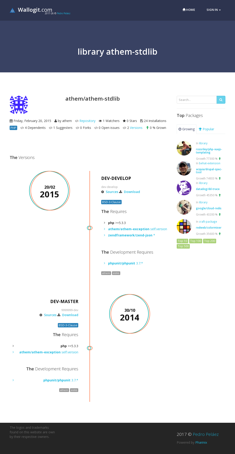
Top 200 (209, 241)
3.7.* (125, 263)
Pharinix (201, 442)
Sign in (214, 10)
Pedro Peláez (63, 13)
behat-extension (209, 163)
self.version (137, 229)
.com (31, 9)
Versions (136, 127)
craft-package (208, 221)
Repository (87, 121)
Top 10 (182, 241)
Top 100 (195, 241)
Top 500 (183, 246)
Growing (187, 129)
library (203, 143)
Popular (206, 129)
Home (188, 10)
